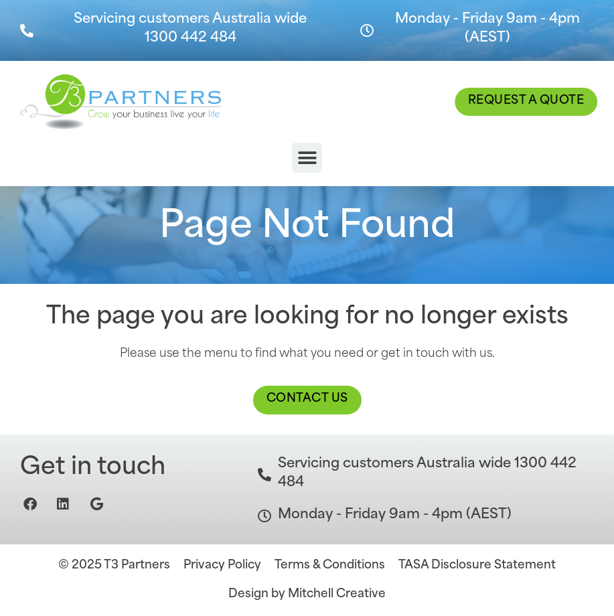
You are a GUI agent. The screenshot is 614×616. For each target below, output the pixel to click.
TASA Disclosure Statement (477, 565)
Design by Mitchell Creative (307, 594)
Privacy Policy (222, 565)
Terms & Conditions (330, 565)
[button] (307, 158)
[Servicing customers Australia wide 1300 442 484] (26, 30)
